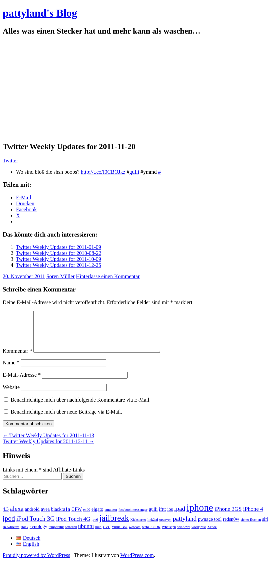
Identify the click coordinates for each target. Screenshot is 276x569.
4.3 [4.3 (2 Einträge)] (6, 517)
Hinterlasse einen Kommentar (108, 276)
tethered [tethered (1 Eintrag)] (71, 535)
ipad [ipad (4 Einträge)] (179, 516)
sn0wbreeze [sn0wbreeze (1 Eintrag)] (11, 535)
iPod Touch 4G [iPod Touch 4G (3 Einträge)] (73, 527)
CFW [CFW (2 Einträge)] (76, 517)
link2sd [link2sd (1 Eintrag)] (152, 527)
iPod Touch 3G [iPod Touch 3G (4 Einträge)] (35, 526)
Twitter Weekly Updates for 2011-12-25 (58, 265)
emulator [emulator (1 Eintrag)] (111, 517)
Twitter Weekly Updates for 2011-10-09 (58, 259)
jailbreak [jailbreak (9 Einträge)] (114, 526)
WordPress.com (137, 563)
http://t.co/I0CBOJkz (103, 172)
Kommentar (17, 359)
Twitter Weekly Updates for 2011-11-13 (48, 443)
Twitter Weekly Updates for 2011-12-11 (48, 449)
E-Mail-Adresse (22, 383)
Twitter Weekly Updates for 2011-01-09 (58, 247)
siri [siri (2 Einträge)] (265, 527)
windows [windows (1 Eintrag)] (183, 535)
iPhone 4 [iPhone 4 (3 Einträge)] (253, 517)
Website (11, 395)
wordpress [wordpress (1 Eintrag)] (198, 535)
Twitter (10, 160)
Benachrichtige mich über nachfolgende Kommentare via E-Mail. (81, 408)
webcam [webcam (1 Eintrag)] (135, 535)
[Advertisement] (138, 88)
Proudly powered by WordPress (36, 563)
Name (11, 370)
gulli (134, 172)
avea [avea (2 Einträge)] (45, 517)
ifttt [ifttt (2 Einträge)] (162, 517)
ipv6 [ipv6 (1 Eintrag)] (95, 527)
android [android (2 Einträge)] (32, 517)
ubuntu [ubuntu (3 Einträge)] (86, 534)
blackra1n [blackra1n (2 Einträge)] (60, 517)
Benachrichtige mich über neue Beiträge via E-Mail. (66, 420)
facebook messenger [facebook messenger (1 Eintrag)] (133, 517)
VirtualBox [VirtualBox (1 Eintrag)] (119, 535)
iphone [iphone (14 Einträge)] (200, 515)
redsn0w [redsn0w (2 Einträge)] (231, 527)
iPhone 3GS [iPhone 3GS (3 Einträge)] (228, 517)
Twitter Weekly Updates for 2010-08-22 (58, 253)
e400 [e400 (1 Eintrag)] (86, 517)
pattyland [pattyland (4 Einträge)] (184, 526)
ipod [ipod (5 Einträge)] (9, 526)
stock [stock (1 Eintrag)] (24, 535)
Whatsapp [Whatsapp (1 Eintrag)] (169, 535)
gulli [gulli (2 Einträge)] (153, 517)
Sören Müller (60, 276)
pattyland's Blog (40, 13)
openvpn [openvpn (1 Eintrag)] (165, 527)
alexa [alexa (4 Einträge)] (16, 516)
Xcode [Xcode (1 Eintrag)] (212, 535)
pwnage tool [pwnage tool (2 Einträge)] (210, 527)
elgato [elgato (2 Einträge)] (97, 517)
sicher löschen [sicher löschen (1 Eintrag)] (251, 527)
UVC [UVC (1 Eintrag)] (107, 535)
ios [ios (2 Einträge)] (170, 517)
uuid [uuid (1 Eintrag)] (98, 535)
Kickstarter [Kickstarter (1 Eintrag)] (138, 527)
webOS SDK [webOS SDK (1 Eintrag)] (151, 535)
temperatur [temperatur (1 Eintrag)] (56, 535)
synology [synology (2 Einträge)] (38, 534)
